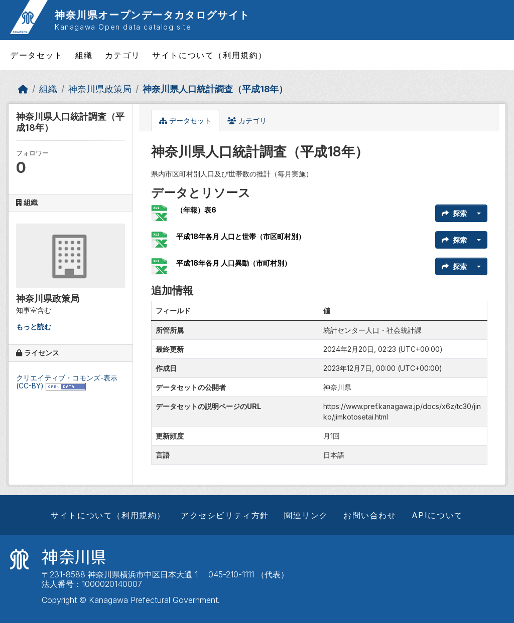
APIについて (437, 515)
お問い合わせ (370, 515)
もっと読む (33, 326)
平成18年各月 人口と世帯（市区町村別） (240, 236)
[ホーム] (23, 89)
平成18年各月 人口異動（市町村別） (233, 263)
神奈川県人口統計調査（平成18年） (215, 89)
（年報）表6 (196, 209)
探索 (454, 213)
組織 (84, 55)
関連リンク (306, 515)
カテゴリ (122, 55)
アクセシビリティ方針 (225, 515)
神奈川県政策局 (100, 89)
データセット (36, 55)
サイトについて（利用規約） (209, 55)
